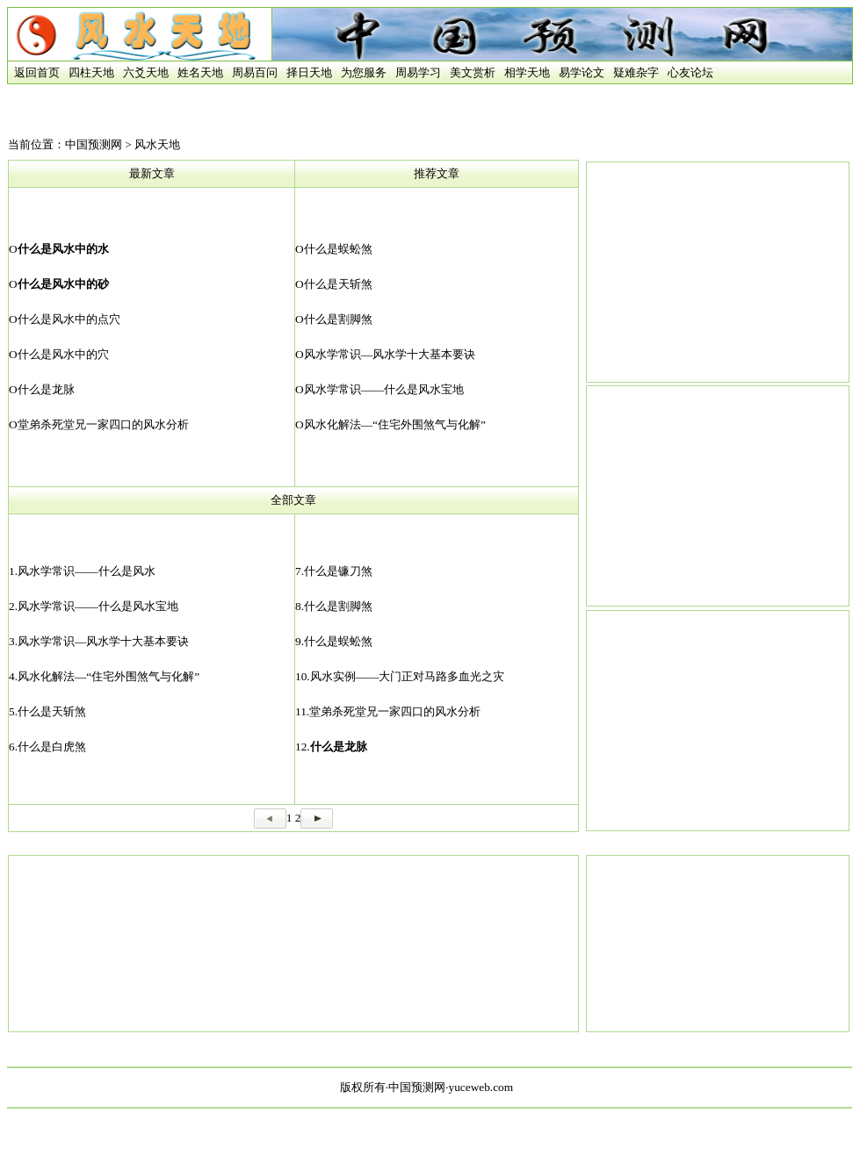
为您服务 (364, 72)
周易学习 (418, 72)
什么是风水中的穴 (63, 354)
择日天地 (309, 72)
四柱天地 (91, 72)
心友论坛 (690, 72)
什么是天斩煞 (338, 284)
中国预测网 (93, 144)
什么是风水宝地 (424, 389)
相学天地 (527, 72)
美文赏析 (472, 72)
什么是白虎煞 (52, 746)
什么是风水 (126, 571)
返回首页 (34, 72)
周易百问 (255, 72)
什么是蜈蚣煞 (338, 248)
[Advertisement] (293, 943)
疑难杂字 (636, 72)
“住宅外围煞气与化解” (429, 424)
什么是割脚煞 (338, 319)
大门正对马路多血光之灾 (441, 676)
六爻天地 (146, 72)
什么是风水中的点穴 (69, 319)
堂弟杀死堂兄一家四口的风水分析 (103, 424)
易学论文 (581, 72)
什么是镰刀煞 (338, 571)
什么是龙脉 (46, 389)
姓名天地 (200, 72)
